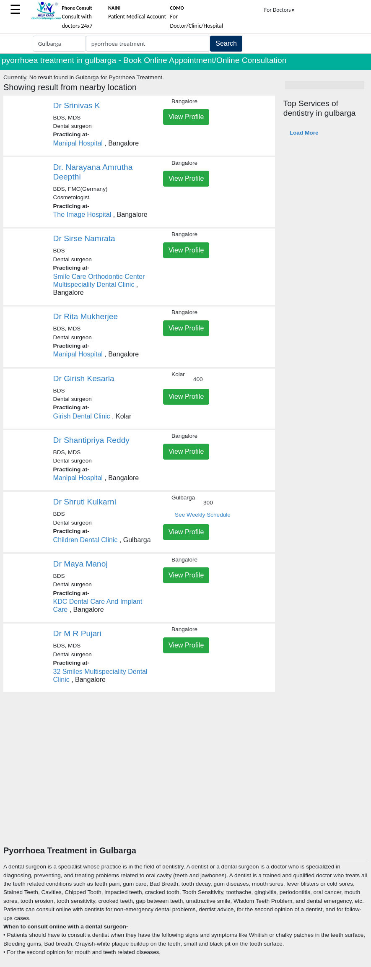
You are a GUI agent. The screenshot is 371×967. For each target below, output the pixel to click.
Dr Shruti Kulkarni (84, 501)
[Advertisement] (185, 782)
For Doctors (279, 9)
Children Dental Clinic (85, 539)
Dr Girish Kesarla (83, 378)
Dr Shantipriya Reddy (91, 440)
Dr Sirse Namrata (84, 238)
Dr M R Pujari (77, 633)
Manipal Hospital (78, 143)
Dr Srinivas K (76, 105)
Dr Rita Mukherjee (85, 316)
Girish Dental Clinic (81, 416)
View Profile (186, 116)
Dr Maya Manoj (80, 563)
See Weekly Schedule (203, 515)
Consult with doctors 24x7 (77, 17)
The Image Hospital (82, 214)
